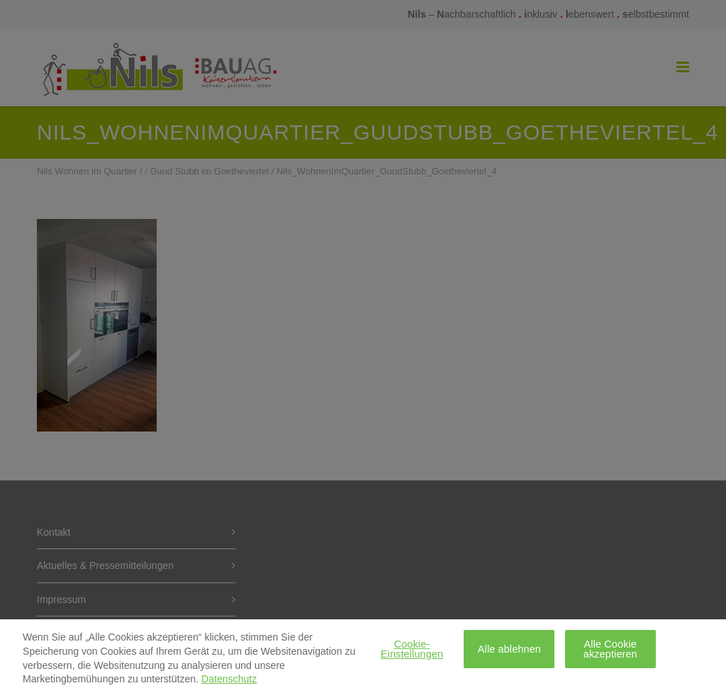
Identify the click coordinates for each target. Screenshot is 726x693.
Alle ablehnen (509, 653)
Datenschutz (229, 683)
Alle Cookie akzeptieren (610, 653)
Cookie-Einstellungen (412, 653)
